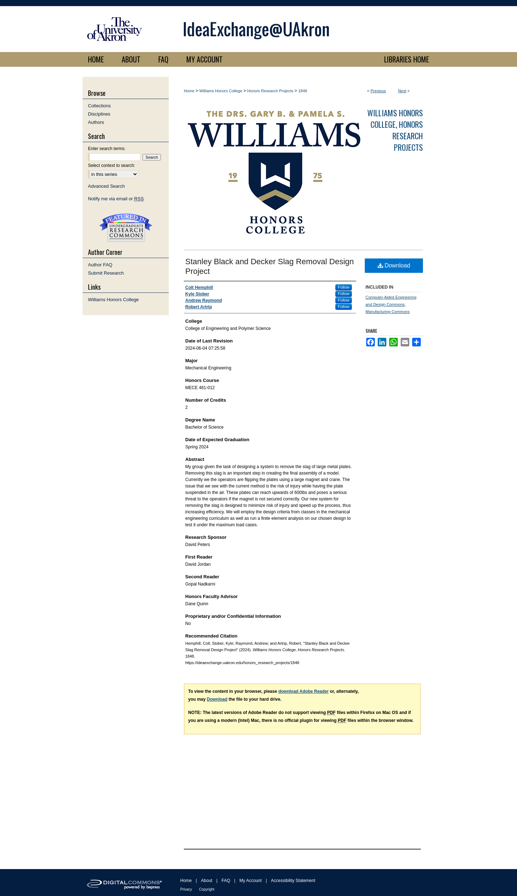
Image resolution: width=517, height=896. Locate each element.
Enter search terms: (107, 148)
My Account (250, 880)
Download (394, 265)
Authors (96, 122)
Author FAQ (100, 264)
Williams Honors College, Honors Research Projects (395, 130)
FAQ (226, 880)
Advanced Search (106, 186)
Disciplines (99, 114)
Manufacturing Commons (387, 311)
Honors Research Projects (270, 91)
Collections (99, 105)
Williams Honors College (220, 91)
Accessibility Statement (293, 880)
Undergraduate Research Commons (126, 228)
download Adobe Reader (303, 691)
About (206, 880)
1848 (302, 91)
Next (402, 91)
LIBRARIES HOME (406, 59)
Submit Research (106, 273)
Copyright (206, 889)
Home (189, 91)
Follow (343, 287)
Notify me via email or (116, 198)
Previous (378, 91)
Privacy (186, 889)
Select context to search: (111, 165)
